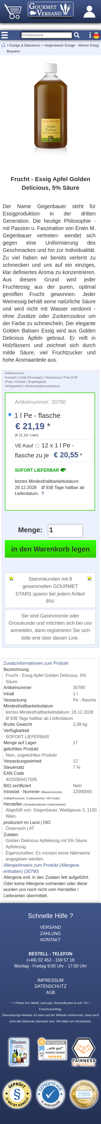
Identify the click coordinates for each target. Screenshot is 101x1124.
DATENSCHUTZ (50, 986)
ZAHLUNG (50, 933)
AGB (50, 992)
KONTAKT (50, 939)
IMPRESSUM (50, 980)
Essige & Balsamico (25, 45)
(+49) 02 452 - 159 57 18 (51, 959)
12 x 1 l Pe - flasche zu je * (48, 450)
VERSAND (50, 927)
